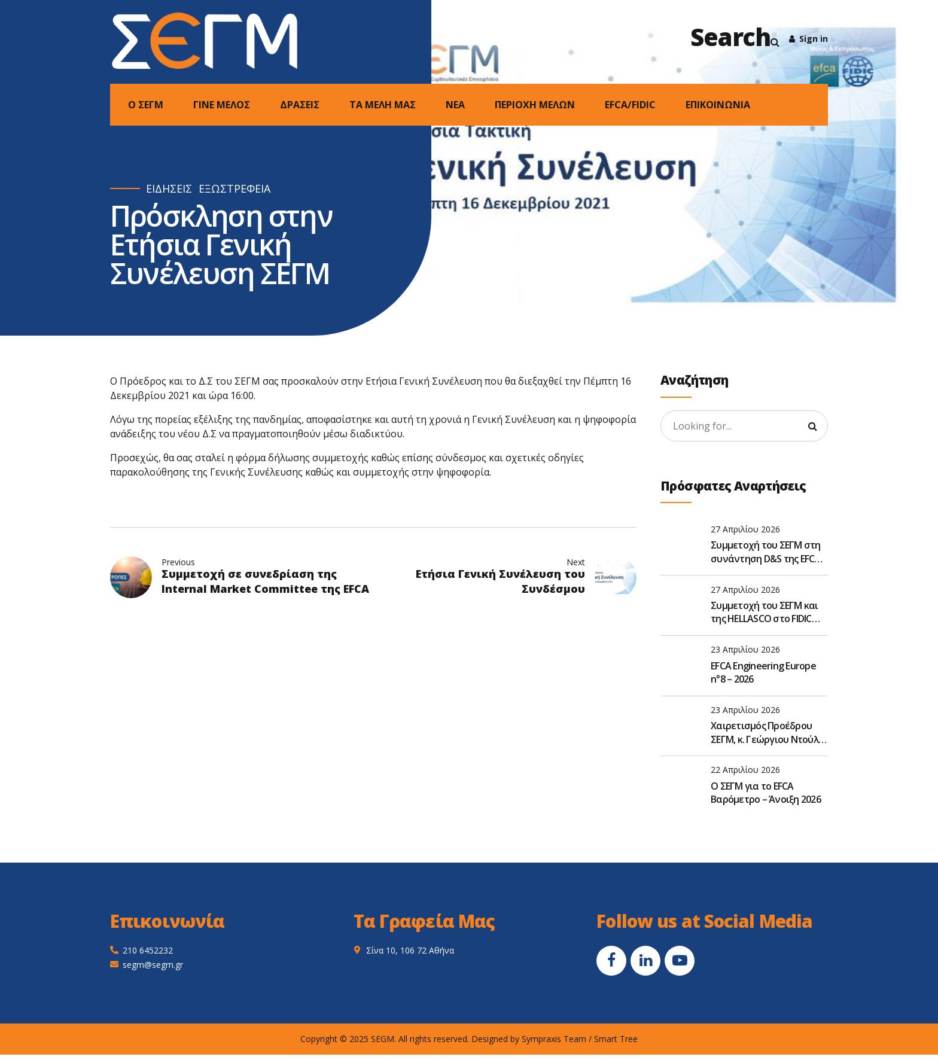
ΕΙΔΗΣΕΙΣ (169, 189)
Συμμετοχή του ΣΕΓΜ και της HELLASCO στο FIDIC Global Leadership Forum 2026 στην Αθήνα (764, 612)
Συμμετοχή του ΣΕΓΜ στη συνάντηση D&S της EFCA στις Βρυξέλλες (766, 551)
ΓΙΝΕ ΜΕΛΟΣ (221, 104)
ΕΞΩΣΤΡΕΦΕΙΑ (234, 189)
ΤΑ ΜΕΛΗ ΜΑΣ (382, 104)
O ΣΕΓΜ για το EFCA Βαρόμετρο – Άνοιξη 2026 (766, 792)
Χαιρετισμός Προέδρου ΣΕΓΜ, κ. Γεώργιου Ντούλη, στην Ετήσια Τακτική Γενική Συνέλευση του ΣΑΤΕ (768, 732)
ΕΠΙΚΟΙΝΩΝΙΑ (718, 104)
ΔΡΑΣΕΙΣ (299, 104)
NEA (455, 104)
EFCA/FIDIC (630, 104)
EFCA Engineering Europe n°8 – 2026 (763, 672)
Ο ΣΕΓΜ (145, 104)
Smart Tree (616, 1038)
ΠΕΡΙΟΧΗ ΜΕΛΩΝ (535, 104)
